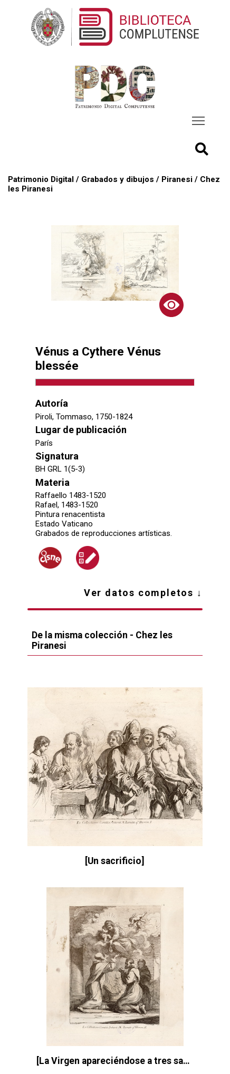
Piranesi (177, 179)
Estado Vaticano (64, 524)
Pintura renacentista (70, 514)
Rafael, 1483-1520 (66, 505)
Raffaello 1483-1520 (70, 495)
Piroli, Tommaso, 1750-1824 (83, 416)
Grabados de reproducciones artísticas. (103, 533)
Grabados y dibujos (117, 179)
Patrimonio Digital (41, 179)
